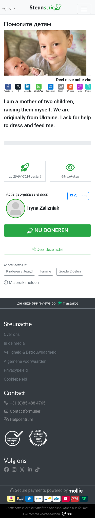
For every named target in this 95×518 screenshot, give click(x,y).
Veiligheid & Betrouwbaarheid (30, 352)
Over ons (12, 334)
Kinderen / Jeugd (19, 271)
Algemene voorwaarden (25, 361)
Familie (45, 271)
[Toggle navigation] (84, 9)
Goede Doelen (70, 271)
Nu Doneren (47, 231)
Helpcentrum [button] (18, 419)
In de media (14, 343)
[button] (8, 88)
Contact (78, 196)
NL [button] (10, 9)
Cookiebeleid (15, 379)
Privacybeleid (16, 370)
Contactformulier (22, 411)
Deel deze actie (47, 249)
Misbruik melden (21, 282)
